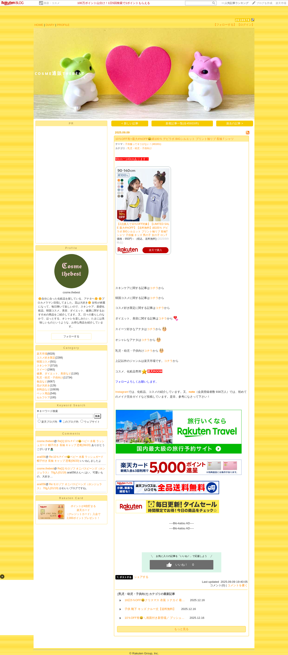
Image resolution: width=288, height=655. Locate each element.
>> (235, 3)
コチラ (154, 288)
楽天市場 (281, 3)
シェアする (141, 577)
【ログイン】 (245, 24)
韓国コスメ (43, 361)
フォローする (71, 336)
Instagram (121, 391)
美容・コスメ (52, 3)
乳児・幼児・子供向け (50, 377)
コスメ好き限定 (46, 357)
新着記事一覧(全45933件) (182, 123)
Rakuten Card (71, 498)
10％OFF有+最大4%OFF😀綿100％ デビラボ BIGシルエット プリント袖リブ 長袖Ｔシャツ (174, 138)
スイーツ (42, 369)
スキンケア (43, 365)
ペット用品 (43, 393)
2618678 (242, 20)
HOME (38, 25)
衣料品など (43, 389)
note (192, 391)
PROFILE (63, 25)
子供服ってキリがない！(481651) (143, 144)
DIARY (50, 25)
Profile (71, 248)
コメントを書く (237, 585)
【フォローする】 (224, 24)
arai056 (41, 456)
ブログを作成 (264, 3)
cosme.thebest (45, 441)
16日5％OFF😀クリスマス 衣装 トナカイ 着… (155, 600)
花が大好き (43, 385)
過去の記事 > (234, 123)
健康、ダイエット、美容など (54, 373)
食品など (42, 381)
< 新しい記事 (129, 123)
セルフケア (43, 397)
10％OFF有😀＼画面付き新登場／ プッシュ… (154, 617)
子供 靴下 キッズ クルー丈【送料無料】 (150, 609)
